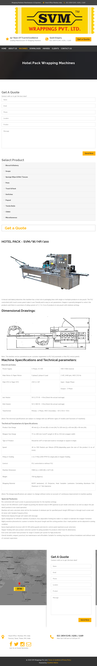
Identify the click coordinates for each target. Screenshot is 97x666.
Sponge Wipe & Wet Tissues (17, 177)
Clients (55, 49)
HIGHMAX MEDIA (52, 663)
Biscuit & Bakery (12, 165)
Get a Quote (83, 39)
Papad (8, 200)
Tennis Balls (10, 206)
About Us (12, 49)
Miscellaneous (11, 217)
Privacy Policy (66, 660)
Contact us (66, 49)
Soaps (8, 171)
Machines (23, 49)
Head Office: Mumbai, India (52, 3)
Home (4, 49)
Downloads (35, 49)
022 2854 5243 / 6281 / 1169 (74, 3)
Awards (46, 49)
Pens (7, 183)
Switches (9, 194)
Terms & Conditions (54, 660)
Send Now (89, 153)
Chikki (8, 212)
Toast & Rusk (11, 189)
